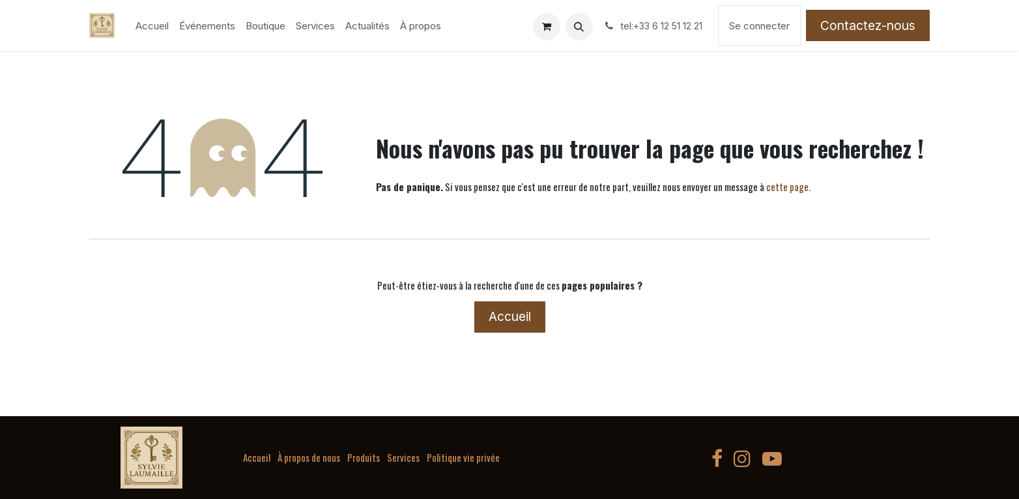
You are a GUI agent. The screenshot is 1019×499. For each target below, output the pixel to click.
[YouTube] (772, 458)
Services (403, 457)
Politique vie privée (463, 457)
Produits (363, 457)
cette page (787, 186)
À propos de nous (309, 457)
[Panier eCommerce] (546, 26)
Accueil (510, 316)
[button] (579, 26)
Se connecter (759, 26)
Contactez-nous (867, 25)
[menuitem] (152, 26)
